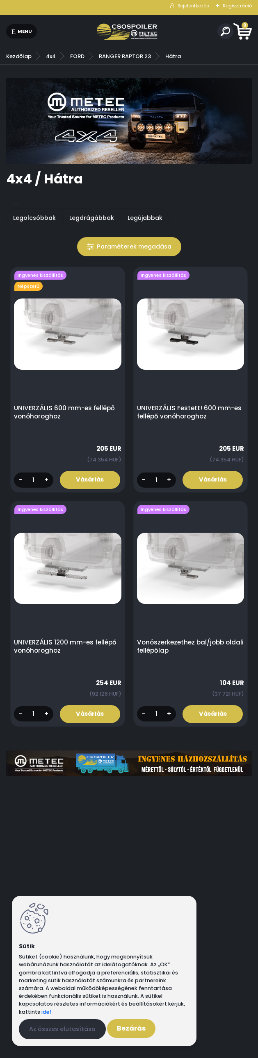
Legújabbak (145, 218)
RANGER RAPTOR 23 (125, 56)
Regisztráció (237, 5)
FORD (77, 56)
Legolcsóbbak (34, 218)
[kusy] (33, 480)
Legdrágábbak (91, 218)
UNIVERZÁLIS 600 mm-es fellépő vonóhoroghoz (64, 412)
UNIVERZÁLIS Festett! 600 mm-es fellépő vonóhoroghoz (189, 412)
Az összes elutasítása (62, 1029)
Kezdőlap (19, 56)
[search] (225, 31)
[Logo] (127, 31)
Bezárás (131, 1028)
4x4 (51, 56)
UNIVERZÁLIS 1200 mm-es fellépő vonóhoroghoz (65, 646)
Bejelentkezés (193, 5)
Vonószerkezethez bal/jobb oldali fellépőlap (190, 646)
